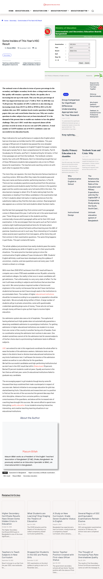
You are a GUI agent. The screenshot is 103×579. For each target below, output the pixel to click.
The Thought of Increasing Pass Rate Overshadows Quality (89, 551)
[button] (92, 10)
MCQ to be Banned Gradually (94, 95)
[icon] (2, 20)
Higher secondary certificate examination (41, 473)
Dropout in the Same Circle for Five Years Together (95, 86)
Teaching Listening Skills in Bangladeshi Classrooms (11, 63)
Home (6, 20)
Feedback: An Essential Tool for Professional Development (94, 113)
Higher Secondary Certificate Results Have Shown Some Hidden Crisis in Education (12, 517)
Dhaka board (39, 366)
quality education (18, 405)
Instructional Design (73, 179)
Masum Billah (11, 48)
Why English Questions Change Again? (94, 104)
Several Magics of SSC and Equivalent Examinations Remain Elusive (88, 517)
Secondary (13, 20)
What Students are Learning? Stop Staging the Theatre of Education (38, 516)
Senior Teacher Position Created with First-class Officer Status (63, 551)
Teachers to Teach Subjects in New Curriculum (10, 551)
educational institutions (45, 294)
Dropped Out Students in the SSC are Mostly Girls (38, 550)
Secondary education (30, 476)
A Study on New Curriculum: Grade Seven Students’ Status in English (64, 517)
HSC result (6, 476)
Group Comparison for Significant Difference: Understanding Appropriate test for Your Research (71, 104)
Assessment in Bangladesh (17, 473)
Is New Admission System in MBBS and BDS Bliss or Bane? (32, 63)
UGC (4, 348)
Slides (65, 94)
